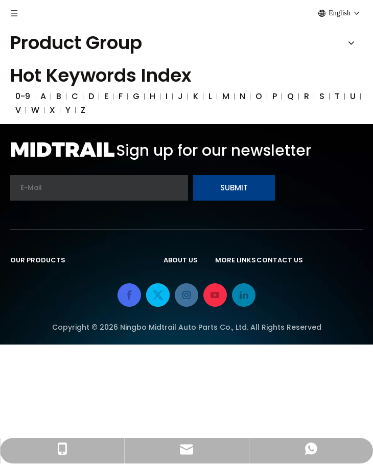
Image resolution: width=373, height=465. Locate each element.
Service (179, 326)
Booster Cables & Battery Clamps (80, 355)
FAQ (172, 309)
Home (227, 279)
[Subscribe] (234, 188)
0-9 (22, 96)
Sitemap (232, 355)
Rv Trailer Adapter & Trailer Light (76, 309)
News (174, 343)
